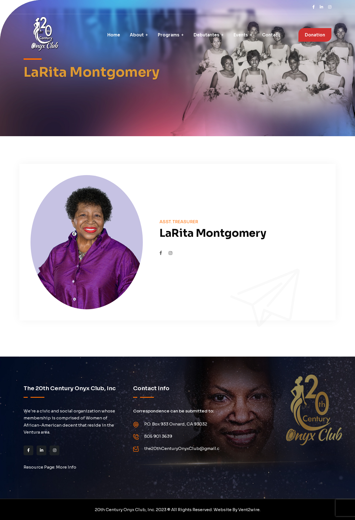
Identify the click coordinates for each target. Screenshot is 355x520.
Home (113, 35)
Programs (168, 35)
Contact (271, 35)
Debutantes (206, 35)
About (137, 35)
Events (241, 35)
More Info (66, 467)
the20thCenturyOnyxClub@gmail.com (185, 448)
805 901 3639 (158, 436)
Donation (315, 35)
